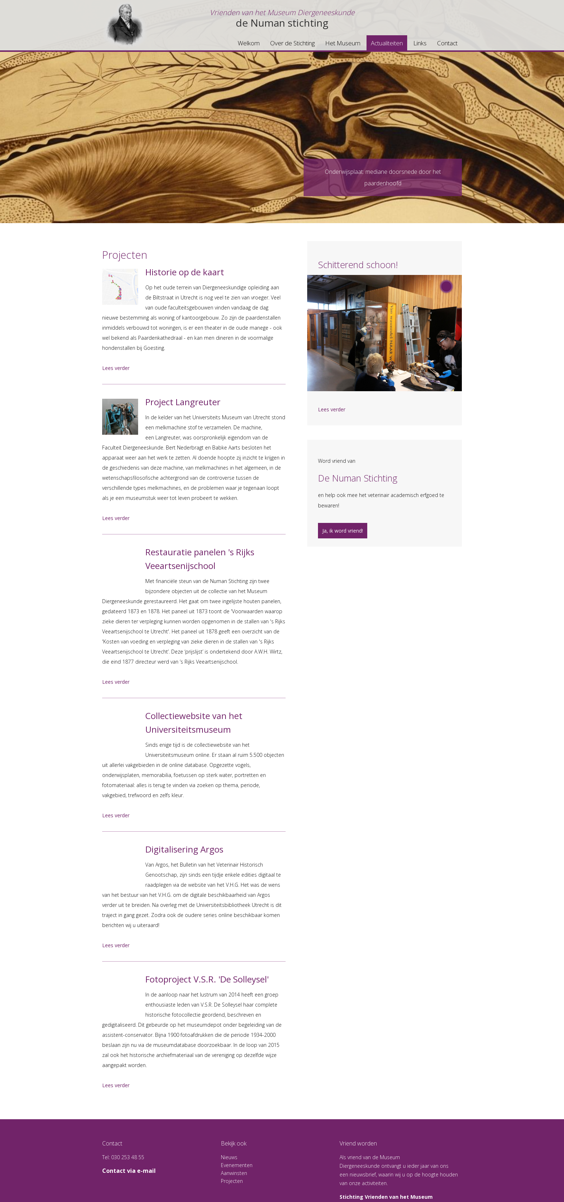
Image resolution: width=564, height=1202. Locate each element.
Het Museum (342, 43)
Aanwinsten (234, 1173)
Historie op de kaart (184, 272)
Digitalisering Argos (184, 849)
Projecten (232, 1181)
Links (420, 43)
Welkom (249, 43)
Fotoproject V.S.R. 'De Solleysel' (207, 979)
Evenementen (237, 1165)
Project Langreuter (182, 402)
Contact (447, 43)
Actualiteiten (387, 43)
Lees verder (115, 368)
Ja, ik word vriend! (342, 530)
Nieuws (229, 1157)
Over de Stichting (292, 43)
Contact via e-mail (129, 1171)
